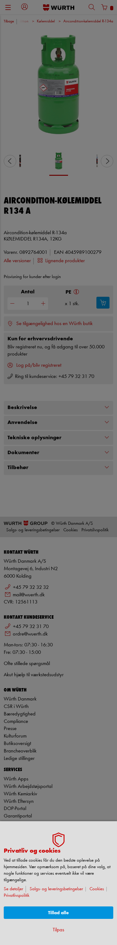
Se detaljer (13, 889)
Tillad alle (58, 912)
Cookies (97, 889)
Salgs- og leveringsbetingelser (56, 889)
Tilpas (58, 930)
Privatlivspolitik (16, 895)
